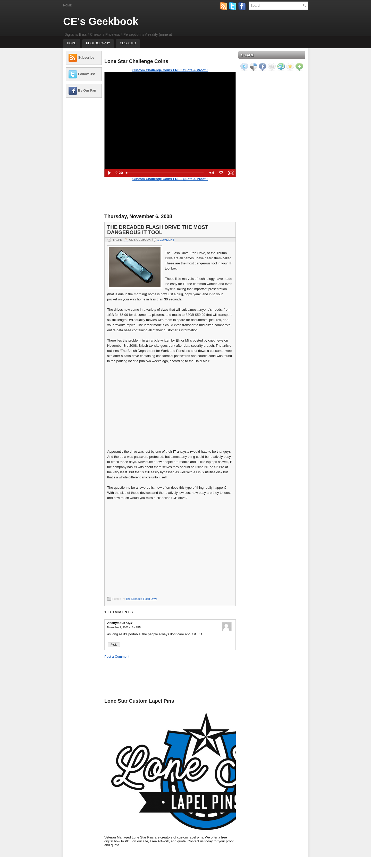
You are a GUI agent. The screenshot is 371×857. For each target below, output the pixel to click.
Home (67, 5)
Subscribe (86, 57)
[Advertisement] (84, 179)
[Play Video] (109, 173)
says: (129, 622)
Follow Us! (86, 74)
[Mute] (211, 173)
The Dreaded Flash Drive (141, 598)
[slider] (165, 173)
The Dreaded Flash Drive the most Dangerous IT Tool (157, 230)
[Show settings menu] (221, 173)
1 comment (165, 239)
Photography (98, 43)
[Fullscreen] (231, 173)
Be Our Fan (87, 90)
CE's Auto (128, 43)
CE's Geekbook (100, 21)
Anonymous (116, 623)
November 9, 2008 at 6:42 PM (124, 627)
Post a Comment (116, 656)
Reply (114, 644)
